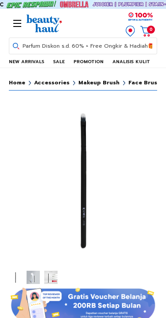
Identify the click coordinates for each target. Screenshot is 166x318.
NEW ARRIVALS (26, 61)
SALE (59, 61)
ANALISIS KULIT (131, 61)
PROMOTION (88, 61)
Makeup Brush (99, 83)
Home (17, 83)
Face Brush (144, 83)
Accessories (51, 83)
